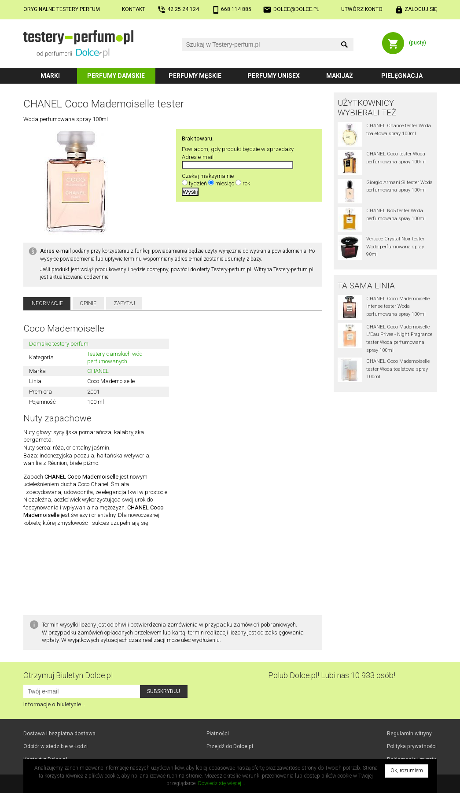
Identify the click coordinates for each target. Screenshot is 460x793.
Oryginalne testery (61, 9)
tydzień (198, 183)
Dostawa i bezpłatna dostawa (59, 733)
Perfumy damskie (116, 75)
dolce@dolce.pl (296, 9)
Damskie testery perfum (58, 343)
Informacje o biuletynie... (54, 704)
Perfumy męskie (195, 75)
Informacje (46, 303)
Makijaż (339, 75)
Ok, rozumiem (406, 770)
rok (246, 183)
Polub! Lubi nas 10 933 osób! (331, 675)
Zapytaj (124, 303)
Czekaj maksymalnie (208, 176)
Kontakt (133, 9)
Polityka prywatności (412, 746)
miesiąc (224, 183)
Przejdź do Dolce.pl (229, 746)
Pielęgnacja (402, 75)
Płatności (217, 733)
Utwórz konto (362, 9)
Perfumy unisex (273, 75)
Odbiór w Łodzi (55, 746)
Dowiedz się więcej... (221, 783)
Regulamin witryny (409, 733)
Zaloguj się (421, 9)
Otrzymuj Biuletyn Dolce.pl (68, 675)
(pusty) (417, 43)
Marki (50, 75)
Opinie (88, 303)
